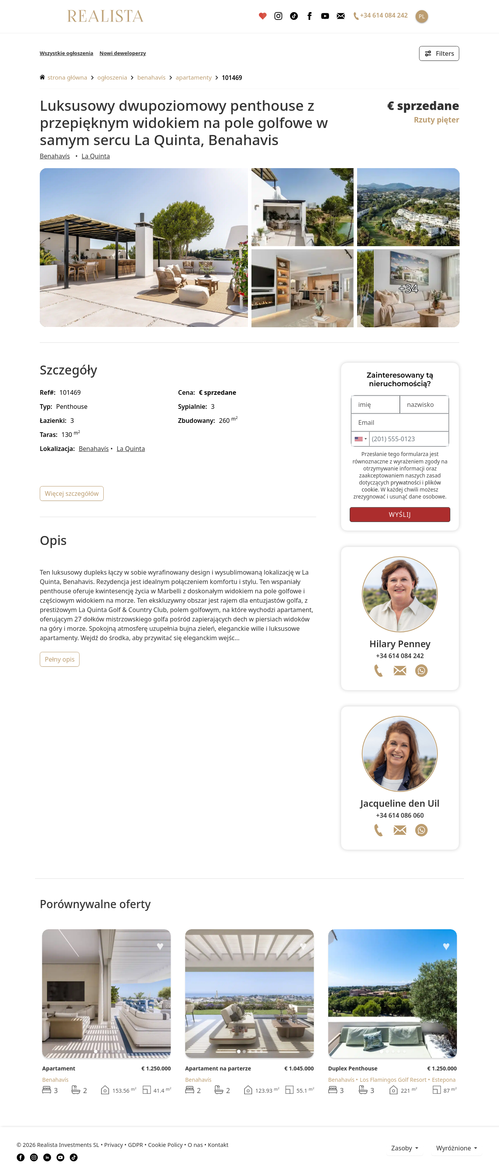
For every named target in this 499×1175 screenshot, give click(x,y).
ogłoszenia (112, 77)
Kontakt (218, 1144)
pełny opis (59, 659)
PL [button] (422, 16)
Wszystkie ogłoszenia (66, 53)
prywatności (406, 482)
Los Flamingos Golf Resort (393, 1079)
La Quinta (95, 156)
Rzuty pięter (436, 119)
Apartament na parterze (218, 1068)
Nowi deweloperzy (122, 53)
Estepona (444, 1079)
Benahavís (151, 77)
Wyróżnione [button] (454, 1148)
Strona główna (63, 77)
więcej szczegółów (72, 493)
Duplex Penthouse (353, 1068)
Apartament (58, 1068)
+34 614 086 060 (400, 815)
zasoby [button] (402, 1148)
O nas (195, 1144)
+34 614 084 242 (400, 655)
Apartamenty (194, 77)
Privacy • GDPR (123, 1144)
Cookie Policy (165, 1144)
